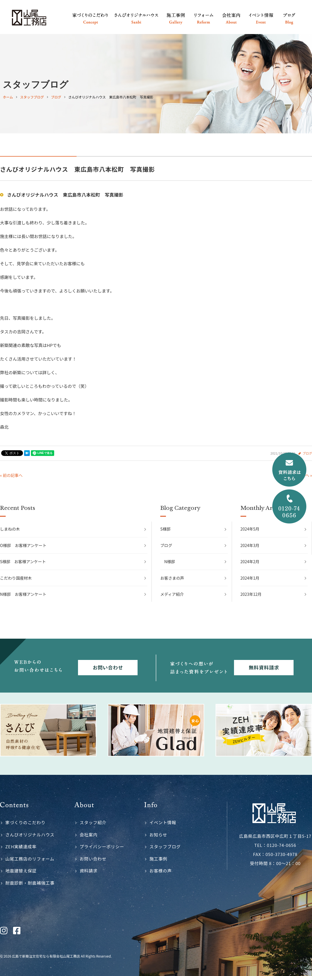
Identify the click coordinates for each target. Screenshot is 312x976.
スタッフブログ (165, 846)
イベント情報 (162, 822)
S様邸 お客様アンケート (23, 561)
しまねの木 (10, 529)
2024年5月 (250, 529)
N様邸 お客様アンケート (23, 594)
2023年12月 (251, 594)
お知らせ (158, 835)
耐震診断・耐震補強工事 (29, 883)
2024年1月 (250, 578)
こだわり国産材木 (16, 578)
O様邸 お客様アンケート (23, 545)
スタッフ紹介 (93, 822)
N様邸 (169, 561)
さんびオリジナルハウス (29, 835)
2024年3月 (250, 545)
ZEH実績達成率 (21, 846)
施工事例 (158, 859)
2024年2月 (250, 561)
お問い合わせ (93, 859)
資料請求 (89, 871)
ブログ (166, 545)
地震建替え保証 (21, 871)
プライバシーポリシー (102, 846)
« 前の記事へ (11, 475)
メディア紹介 (172, 594)
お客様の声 (160, 871)
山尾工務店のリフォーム (29, 859)
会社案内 (89, 835)
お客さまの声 (172, 578)
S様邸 (165, 529)
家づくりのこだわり (25, 822)
